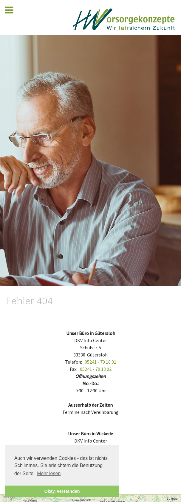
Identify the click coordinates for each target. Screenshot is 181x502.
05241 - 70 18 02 (96, 369)
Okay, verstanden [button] (62, 491)
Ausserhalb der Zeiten (90, 405)
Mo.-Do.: (90, 383)
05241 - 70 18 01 (100, 362)
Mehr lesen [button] (49, 473)
